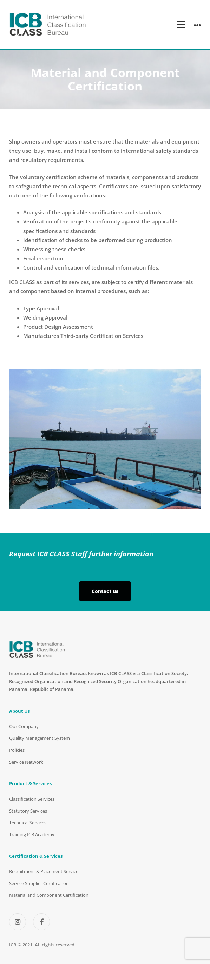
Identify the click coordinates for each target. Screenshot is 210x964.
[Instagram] (17, 921)
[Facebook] (41, 921)
